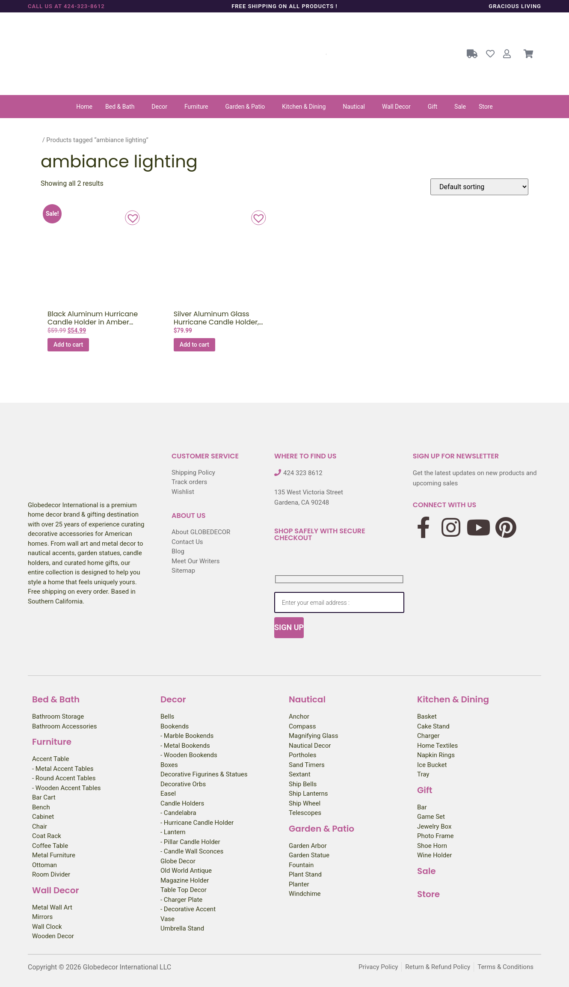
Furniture (196, 106)
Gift (432, 106)
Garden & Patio (245, 106)
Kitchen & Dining (304, 106)
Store (486, 106)
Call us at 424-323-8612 (66, 6)
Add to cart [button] (68, 344)
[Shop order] (479, 186)
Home (84, 106)
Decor (159, 106)
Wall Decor (396, 106)
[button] (122, 106)
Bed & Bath (119, 106)
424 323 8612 (303, 473)
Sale (460, 106)
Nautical (354, 106)
